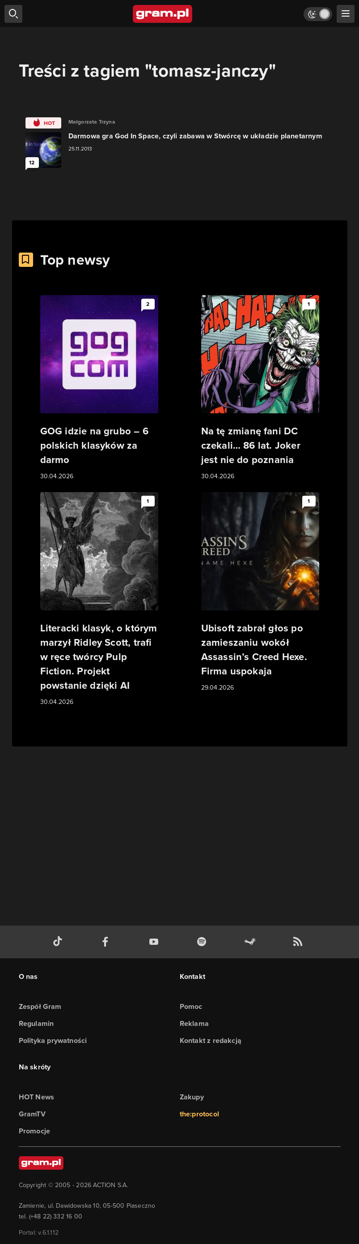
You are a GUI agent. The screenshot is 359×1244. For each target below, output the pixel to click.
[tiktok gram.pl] (59, 942)
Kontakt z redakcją (211, 1040)
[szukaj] (13, 14)
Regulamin (36, 1023)
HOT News (37, 1097)
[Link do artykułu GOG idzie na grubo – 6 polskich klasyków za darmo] (99, 388)
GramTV (32, 1114)
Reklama (194, 1023)
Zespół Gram (40, 1006)
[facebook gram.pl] (107, 942)
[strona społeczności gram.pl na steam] (252, 942)
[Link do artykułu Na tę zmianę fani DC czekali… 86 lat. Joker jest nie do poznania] (260, 388)
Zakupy (192, 1097)
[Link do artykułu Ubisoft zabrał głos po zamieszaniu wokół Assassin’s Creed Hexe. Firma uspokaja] (260, 592)
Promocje (35, 1131)
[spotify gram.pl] (203, 942)
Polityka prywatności (53, 1040)
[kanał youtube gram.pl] (155, 942)
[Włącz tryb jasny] (318, 14)
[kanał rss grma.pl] (299, 942)
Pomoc (191, 1006)
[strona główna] (163, 14)
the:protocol (199, 1114)
